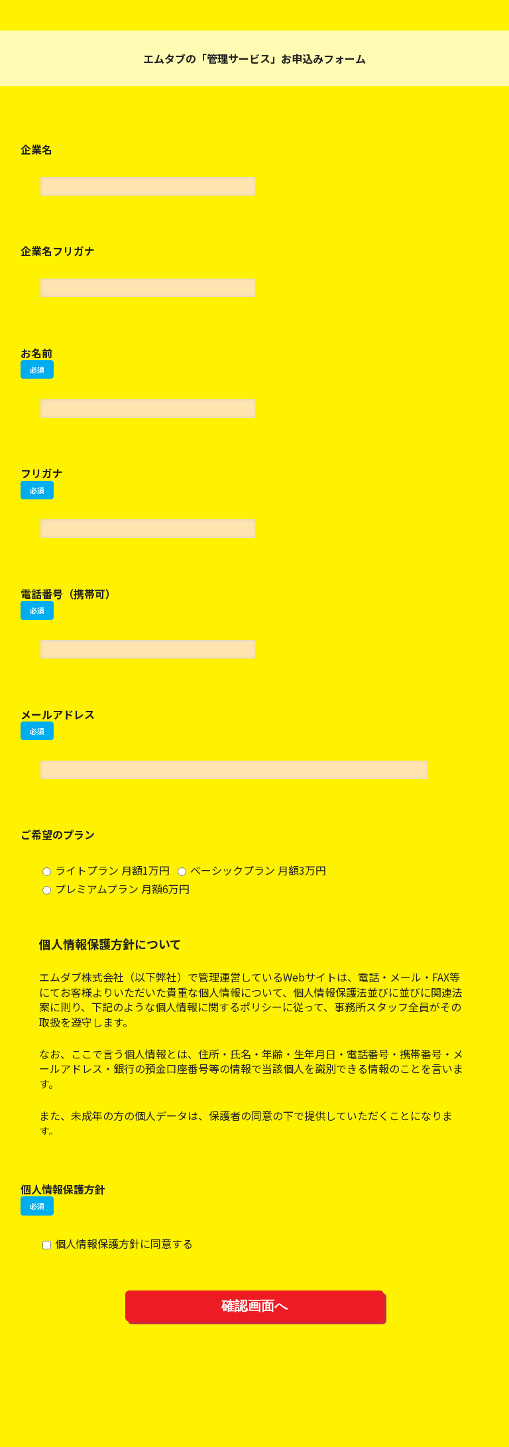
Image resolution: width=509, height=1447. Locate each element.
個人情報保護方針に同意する (117, 1243)
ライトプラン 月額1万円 (106, 870)
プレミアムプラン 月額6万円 (116, 888)
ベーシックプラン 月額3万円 (252, 870)
